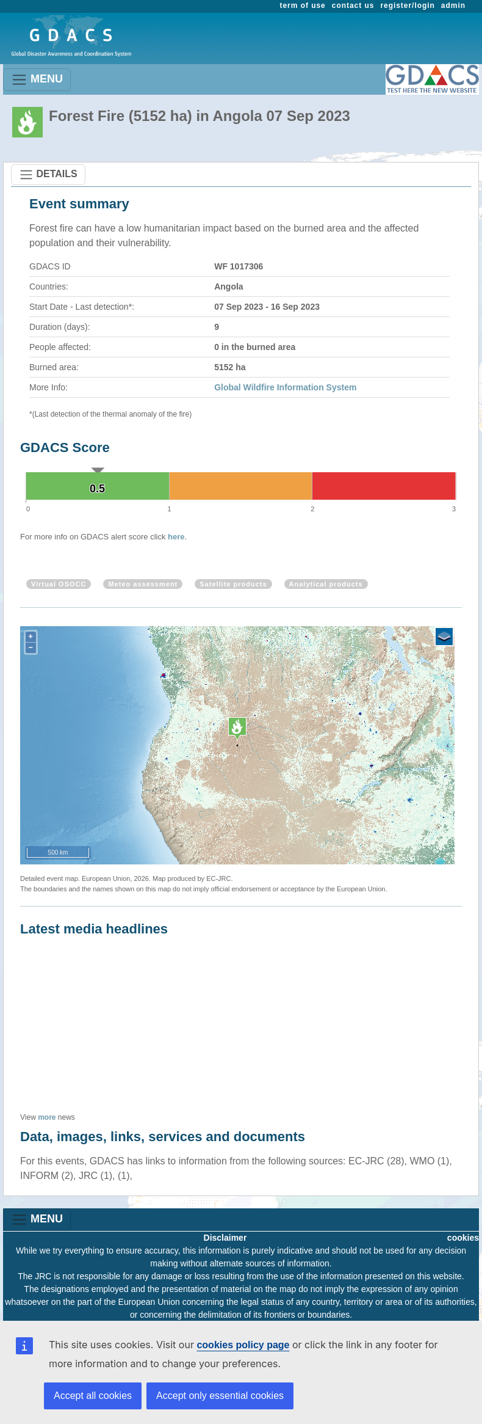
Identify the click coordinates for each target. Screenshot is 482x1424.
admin (453, 5)
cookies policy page (242, 1345)
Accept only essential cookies (220, 1395)
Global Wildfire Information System (285, 387)
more (47, 1117)
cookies (463, 1238)
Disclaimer (225, 1238)
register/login (407, 5)
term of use (303, 5)
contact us (353, 5)
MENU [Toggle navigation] (37, 79)
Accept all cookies (93, 1395)
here (176, 536)
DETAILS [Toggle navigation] (48, 174)
